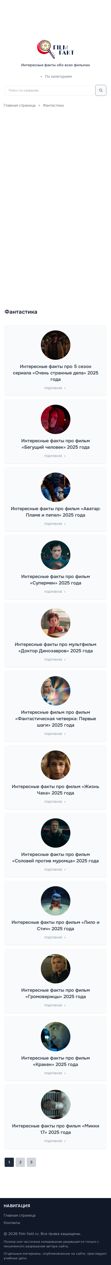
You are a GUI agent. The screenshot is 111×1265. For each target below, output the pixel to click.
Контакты (12, 1222)
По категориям (55, 76)
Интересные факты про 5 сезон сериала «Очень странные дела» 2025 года (55, 373)
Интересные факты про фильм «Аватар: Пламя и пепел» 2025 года (55, 512)
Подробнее (55, 388)
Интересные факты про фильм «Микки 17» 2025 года (55, 1129)
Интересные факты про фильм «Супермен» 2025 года (55, 580)
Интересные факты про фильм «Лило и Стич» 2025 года (55, 925)
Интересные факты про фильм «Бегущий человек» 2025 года (55, 444)
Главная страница (20, 105)
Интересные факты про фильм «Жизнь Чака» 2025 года (55, 790)
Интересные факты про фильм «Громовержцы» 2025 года (55, 993)
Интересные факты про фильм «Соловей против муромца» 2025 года (55, 858)
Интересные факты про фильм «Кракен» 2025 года (55, 1061)
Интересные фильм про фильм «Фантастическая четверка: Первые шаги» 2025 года (55, 718)
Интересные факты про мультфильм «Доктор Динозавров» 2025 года (55, 648)
